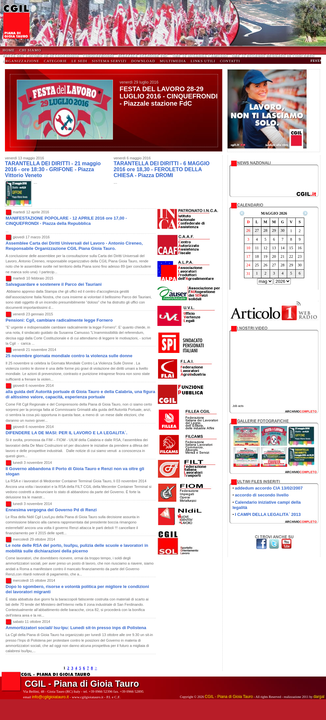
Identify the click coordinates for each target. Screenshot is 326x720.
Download (143, 61)
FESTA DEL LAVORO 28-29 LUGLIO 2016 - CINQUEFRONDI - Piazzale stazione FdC (169, 96)
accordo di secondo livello (261, 495)
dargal (318, 696)
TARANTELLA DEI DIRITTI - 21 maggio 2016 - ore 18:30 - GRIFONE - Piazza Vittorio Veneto (53, 169)
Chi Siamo (30, 50)
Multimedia (173, 61)
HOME (8, 50)
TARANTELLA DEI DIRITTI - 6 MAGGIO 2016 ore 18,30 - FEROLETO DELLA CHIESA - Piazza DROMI (162, 169)
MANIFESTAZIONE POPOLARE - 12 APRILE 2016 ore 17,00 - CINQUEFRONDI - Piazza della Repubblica (66, 221)
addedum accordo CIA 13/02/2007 (269, 488)
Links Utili (203, 61)
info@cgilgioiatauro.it (50, 697)
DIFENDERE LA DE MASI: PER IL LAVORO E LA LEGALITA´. (66, 432)
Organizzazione (21, 61)
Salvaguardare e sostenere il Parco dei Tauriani (54, 284)
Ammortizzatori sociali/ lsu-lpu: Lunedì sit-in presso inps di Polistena (76, 627)
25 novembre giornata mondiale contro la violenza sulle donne (69, 355)
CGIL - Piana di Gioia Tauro (229, 696)
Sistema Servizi (109, 61)
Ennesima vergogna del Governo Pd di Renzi (51, 509)
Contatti (230, 61)
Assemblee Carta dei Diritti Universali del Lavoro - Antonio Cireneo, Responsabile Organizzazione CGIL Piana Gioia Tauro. (74, 246)
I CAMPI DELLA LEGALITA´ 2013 (268, 514)
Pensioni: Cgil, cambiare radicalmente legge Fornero (59, 320)
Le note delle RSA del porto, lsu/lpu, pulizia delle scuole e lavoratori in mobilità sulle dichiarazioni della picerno (77, 548)
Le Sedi (79, 61)
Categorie (55, 61)
